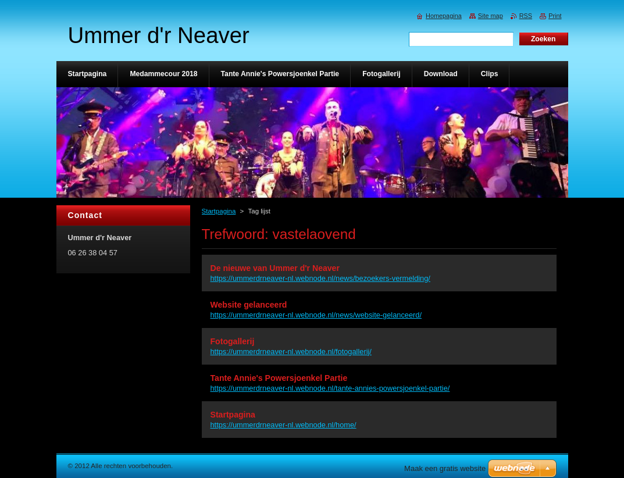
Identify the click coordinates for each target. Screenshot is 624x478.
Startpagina (219, 211)
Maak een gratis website (445, 468)
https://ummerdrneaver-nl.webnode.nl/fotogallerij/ (291, 351)
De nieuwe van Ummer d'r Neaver (275, 268)
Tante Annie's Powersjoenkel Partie (279, 378)
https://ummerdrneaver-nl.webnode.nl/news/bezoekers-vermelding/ (320, 278)
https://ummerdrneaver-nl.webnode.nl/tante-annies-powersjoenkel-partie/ (330, 388)
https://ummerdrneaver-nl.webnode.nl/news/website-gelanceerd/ (316, 315)
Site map (490, 15)
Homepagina (444, 15)
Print (554, 15)
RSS (525, 15)
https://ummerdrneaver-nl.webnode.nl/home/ (283, 424)
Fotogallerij (233, 341)
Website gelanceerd (249, 304)
